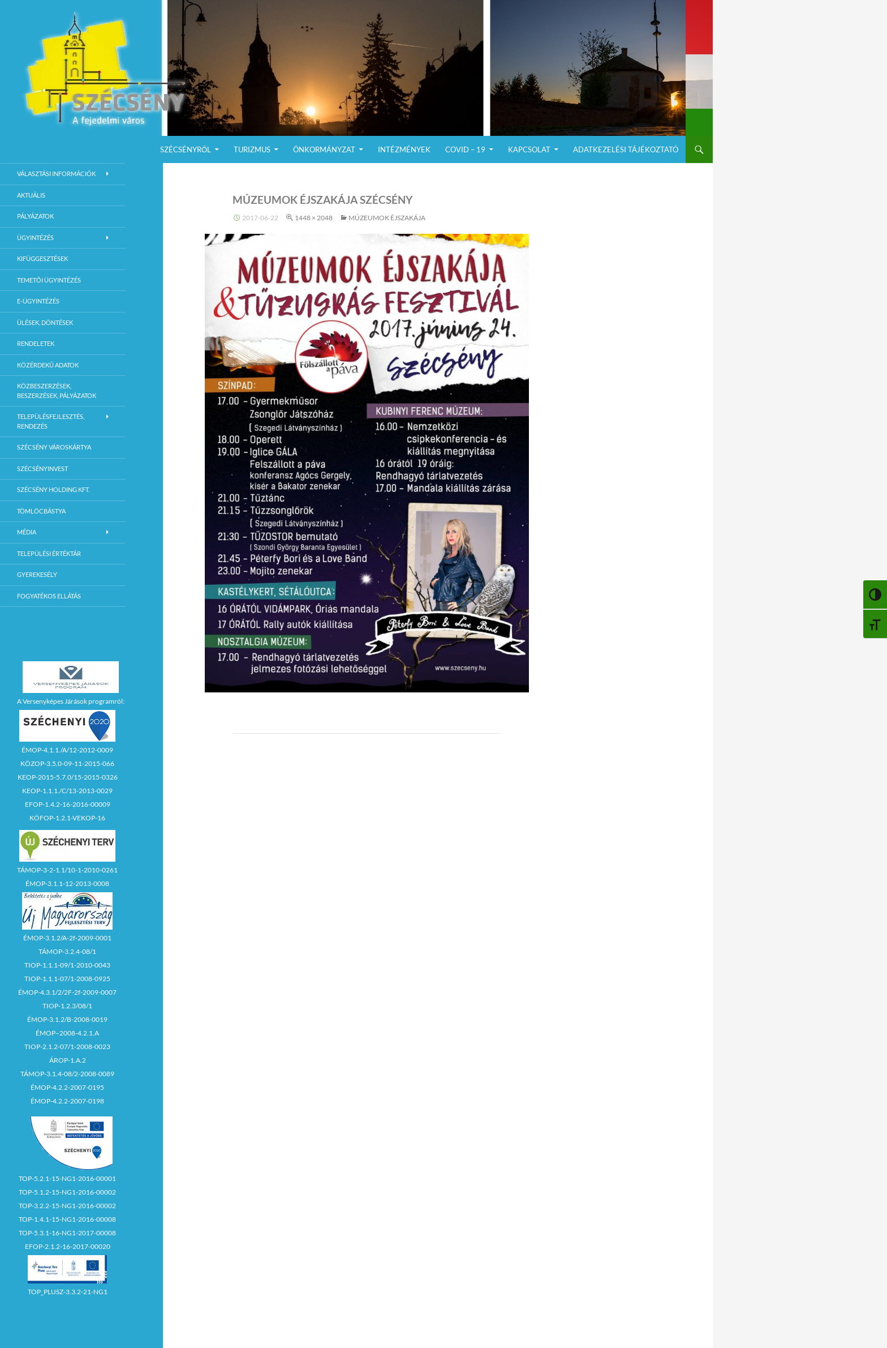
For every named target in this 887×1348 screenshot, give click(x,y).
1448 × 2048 (314, 217)
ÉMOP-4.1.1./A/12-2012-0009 (67, 750)
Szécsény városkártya (54, 447)
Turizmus (252, 149)
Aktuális (31, 195)
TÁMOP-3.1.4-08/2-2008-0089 (67, 1073)
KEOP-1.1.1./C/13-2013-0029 (67, 790)
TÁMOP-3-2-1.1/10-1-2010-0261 (67, 870)
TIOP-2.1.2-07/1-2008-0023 (67, 1046)
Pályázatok (35, 216)
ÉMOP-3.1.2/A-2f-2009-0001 (67, 938)
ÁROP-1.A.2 (67, 1060)
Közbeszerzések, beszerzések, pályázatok (56, 390)
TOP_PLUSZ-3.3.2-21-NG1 (67, 1291)
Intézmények (404, 149)
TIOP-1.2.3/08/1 (67, 1006)
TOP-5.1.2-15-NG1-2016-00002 (67, 1192)
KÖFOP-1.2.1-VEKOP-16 (67, 818)
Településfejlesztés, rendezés (50, 421)
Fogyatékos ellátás (49, 596)
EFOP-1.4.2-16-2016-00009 (67, 804)
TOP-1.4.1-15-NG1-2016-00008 (67, 1219)
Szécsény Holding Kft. (53, 489)
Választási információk (56, 173)
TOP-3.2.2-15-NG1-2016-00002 (67, 1205)
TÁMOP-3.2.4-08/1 (67, 951)
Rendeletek (35, 343)
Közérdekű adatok (48, 365)
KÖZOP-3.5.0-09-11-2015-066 (67, 763)
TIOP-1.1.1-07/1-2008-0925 (67, 978)
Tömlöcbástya (41, 511)
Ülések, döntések (45, 322)
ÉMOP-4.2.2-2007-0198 (67, 1101)
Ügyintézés (35, 237)
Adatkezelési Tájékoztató (625, 149)
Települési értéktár (49, 553)
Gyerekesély (37, 574)
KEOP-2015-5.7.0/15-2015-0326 (68, 777)
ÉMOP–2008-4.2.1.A (67, 1033)
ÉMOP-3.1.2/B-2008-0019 (67, 1019)
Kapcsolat (529, 149)
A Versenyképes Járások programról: (70, 701)
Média (26, 532)
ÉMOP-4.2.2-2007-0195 (67, 1087)
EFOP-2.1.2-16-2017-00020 (67, 1246)
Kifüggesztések (42, 258)
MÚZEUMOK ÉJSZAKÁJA (386, 217)
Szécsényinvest (42, 468)
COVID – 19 (465, 149)
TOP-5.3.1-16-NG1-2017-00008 (67, 1233)
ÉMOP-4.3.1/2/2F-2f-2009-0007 (67, 992)
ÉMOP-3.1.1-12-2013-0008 (67, 883)
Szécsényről (185, 149)
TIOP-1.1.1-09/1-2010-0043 (67, 965)
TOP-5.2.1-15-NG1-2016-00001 (67, 1178)
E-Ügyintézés (38, 301)
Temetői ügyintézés (49, 280)
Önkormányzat (324, 149)
